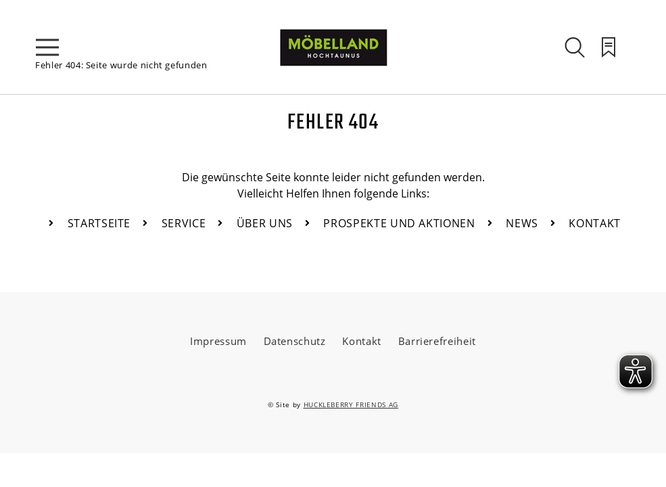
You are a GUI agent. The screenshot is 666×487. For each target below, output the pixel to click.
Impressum (218, 341)
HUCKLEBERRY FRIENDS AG (351, 404)
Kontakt (361, 341)
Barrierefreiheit (437, 341)
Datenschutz (295, 341)
